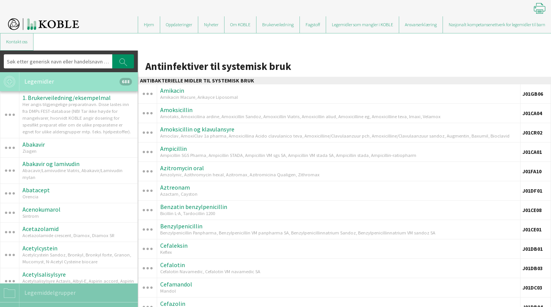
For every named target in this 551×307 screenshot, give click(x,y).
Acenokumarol (41, 209)
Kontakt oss (16, 41)
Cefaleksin (174, 245)
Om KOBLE (240, 24)
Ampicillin (173, 148)
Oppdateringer (179, 24)
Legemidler (66, 81)
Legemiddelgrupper (38, 292)
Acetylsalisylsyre (44, 274)
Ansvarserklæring (421, 24)
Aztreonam (175, 187)
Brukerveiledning (278, 24)
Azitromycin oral (182, 168)
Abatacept (36, 190)
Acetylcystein (39, 248)
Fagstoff (313, 24)
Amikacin (172, 90)
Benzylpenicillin (181, 226)
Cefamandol (176, 284)
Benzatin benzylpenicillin (193, 206)
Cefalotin (172, 265)
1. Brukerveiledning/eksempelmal (66, 97)
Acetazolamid (40, 229)
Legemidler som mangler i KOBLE (362, 24)
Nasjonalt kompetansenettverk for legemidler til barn (497, 24)
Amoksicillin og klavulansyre (197, 129)
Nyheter (211, 24)
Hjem (149, 24)
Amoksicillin (176, 110)
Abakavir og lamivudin (51, 164)
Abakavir (33, 144)
